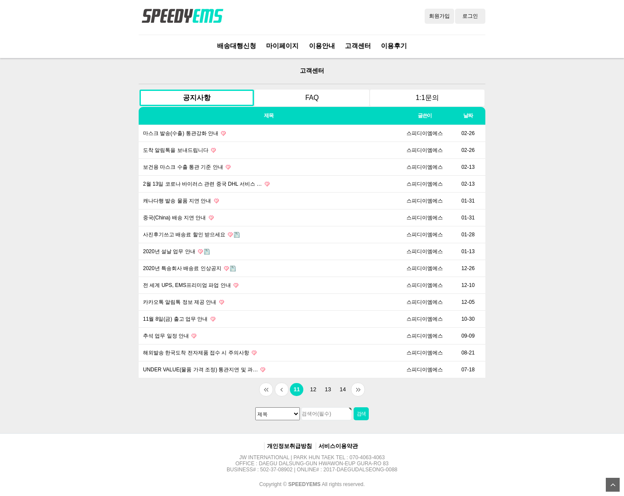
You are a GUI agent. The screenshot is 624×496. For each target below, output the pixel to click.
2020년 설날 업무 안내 (176, 251)
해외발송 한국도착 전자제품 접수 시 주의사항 (200, 353)
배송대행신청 (236, 45)
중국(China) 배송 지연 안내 (178, 218)
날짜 (468, 116)
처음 (266, 389)
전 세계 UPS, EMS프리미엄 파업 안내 (190, 285)
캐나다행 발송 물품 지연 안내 (181, 201)
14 (341, 388)
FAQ (311, 97)
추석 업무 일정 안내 (169, 336)
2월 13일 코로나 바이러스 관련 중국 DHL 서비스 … (206, 184)
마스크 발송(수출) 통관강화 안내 (184, 133)
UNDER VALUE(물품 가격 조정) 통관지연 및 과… (204, 370)
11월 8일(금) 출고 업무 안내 (179, 319)
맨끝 (358, 389)
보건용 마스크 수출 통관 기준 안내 (187, 167)
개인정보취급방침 (289, 446)
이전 (282, 389)
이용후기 (394, 45)
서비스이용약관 (338, 446)
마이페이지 (282, 45)
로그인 (470, 16)
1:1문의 (427, 97)
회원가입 (439, 16)
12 (311, 388)
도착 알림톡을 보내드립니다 (179, 150)
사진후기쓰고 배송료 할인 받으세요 (191, 235)
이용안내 (322, 45)
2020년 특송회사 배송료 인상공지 (189, 268)
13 (326, 388)
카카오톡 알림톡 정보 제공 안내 (183, 302)
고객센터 (358, 45)
